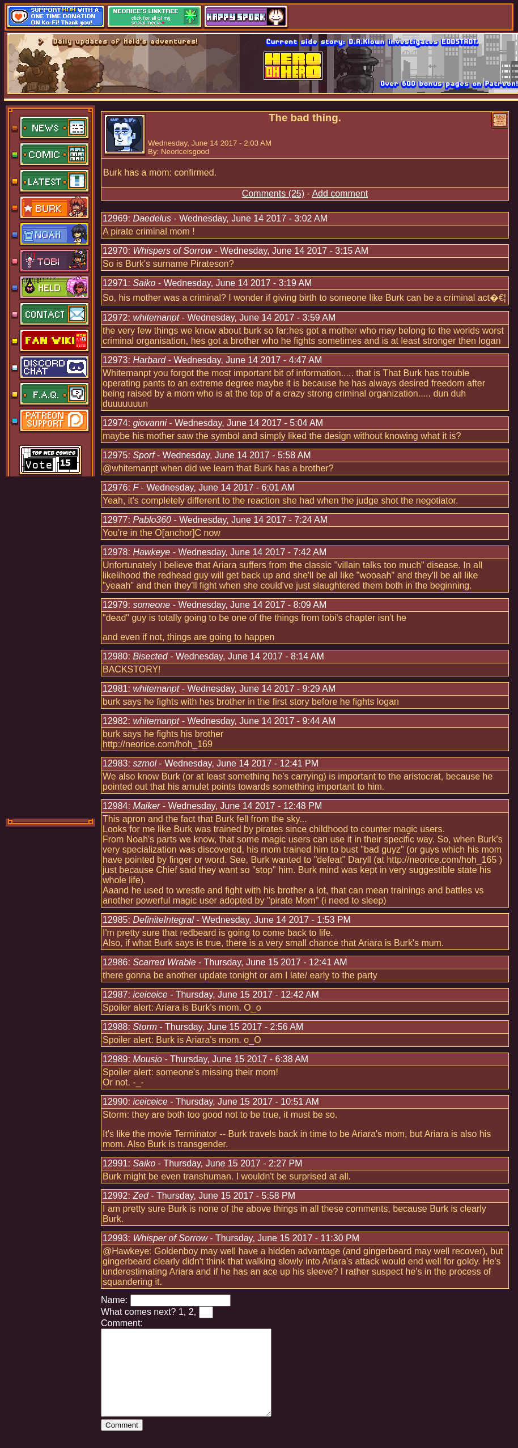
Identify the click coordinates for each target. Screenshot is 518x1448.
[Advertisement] (51, 646)
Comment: (122, 1323)
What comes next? (138, 1312)
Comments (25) (273, 193)
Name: (114, 1300)
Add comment (340, 193)
